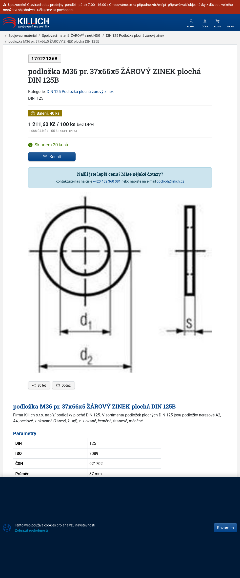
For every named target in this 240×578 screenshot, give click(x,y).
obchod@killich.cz (170, 181)
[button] (205, 23)
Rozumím (225, 527)
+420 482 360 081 (107, 181)
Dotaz (63, 385)
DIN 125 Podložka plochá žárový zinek (80, 91)
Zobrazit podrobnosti (31, 530)
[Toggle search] (191, 23)
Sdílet (39, 385)
